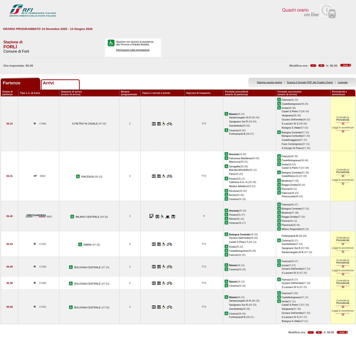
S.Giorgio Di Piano (292, 148)
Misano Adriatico (238, 186)
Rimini (232, 195)
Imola (285, 108)
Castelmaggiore (290, 140)
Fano (232, 174)
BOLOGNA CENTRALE (87, 267)
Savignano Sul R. (239, 121)
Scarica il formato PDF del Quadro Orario (310, 82)
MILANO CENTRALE (88, 216)
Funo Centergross (292, 144)
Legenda (343, 82)
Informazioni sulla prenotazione (132, 50)
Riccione (234, 191)
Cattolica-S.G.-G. (238, 182)
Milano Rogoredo (291, 229)
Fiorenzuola (288, 196)
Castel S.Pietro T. (291, 111)
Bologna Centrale (291, 132)
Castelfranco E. (290, 176)
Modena (286, 180)
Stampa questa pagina (269, 82)
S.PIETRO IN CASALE (85, 123)
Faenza (286, 99)
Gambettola (235, 125)
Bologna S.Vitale (291, 127)
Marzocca (234, 161)
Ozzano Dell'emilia (292, 119)
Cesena (233, 130)
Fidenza (286, 193)
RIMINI (88, 244)
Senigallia (234, 166)
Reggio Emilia (289, 184)
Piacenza (287, 225)
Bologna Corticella (292, 135)
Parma (285, 189)
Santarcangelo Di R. (240, 117)
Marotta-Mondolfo (239, 169)
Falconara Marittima (240, 158)
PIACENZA (87, 176)
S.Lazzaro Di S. (290, 123)
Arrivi (48, 82)
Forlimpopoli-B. (237, 133)
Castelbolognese (291, 103)
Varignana (287, 115)
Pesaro (233, 178)
